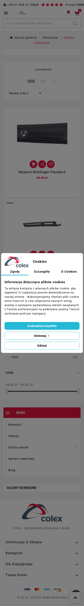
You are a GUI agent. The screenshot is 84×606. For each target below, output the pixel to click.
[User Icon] (68, 13)
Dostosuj (42, 335)
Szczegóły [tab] (42, 271)
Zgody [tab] (15, 271)
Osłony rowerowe (22, 488)
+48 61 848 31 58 (20, 4)
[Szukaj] (36, 23)
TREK (44, 357)
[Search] (75, 23)
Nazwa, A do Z (26, 93)
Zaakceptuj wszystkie (42, 326)
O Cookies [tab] (69, 271)
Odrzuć (42, 345)
